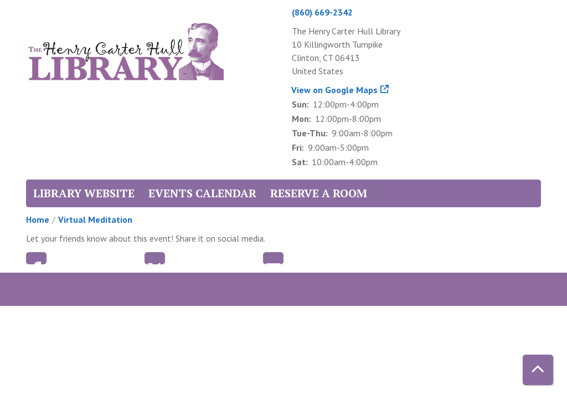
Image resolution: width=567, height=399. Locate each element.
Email (273, 258)
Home (37, 219)
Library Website (84, 193)
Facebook (36, 258)
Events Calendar (202, 193)
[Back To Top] (538, 370)
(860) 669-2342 (322, 12)
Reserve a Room (318, 193)
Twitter (155, 258)
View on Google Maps (335, 89)
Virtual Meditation (95, 219)
